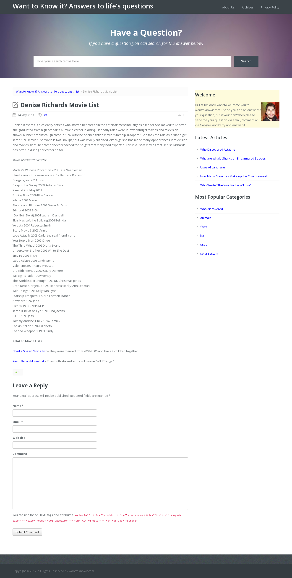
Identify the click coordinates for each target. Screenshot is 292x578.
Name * (18, 406)
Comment (20, 454)
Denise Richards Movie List (60, 105)
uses (203, 244)
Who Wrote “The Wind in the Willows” (225, 185)
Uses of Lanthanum (213, 167)
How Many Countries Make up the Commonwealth (234, 176)
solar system (209, 253)
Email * (18, 422)
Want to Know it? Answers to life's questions (83, 6)
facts (203, 227)
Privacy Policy (270, 7)
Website (19, 438)
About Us (228, 7)
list (77, 91)
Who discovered (211, 209)
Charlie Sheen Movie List (30, 351)
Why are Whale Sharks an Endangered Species (233, 158)
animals (205, 218)
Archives (248, 7)
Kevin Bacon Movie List (28, 361)
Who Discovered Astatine (217, 149)
